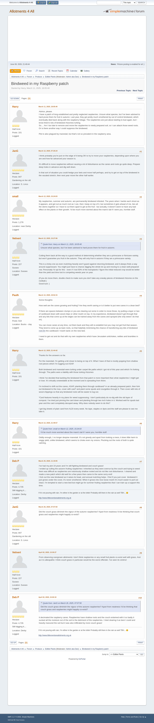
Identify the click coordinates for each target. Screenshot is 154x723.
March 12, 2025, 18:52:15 (47, 295)
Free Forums (20, 720)
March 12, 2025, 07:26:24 (47, 151)
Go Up (13, 643)
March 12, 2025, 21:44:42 (47, 350)
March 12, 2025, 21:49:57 (47, 423)
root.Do (42, 331)
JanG (15, 151)
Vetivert (16, 238)
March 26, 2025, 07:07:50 (47, 507)
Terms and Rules (132, 717)
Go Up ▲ (143, 717)
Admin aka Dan (72, 77)
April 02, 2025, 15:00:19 (47, 597)
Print (140, 99)
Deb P (15, 461)
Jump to (105, 654)
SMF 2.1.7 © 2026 (14, 717)
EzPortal (82, 659)
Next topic (138, 90)
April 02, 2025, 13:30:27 (47, 552)
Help (122, 717)
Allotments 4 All (21, 11)
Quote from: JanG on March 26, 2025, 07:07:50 (62, 603)
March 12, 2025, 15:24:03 (47, 196)
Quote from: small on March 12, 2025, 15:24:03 (62, 429)
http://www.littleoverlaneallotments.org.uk (54, 498)
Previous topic (124, 90)
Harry (15, 106)
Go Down (15, 99)
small (15, 196)
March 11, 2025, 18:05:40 (47, 106)
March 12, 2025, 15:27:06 (47, 238)
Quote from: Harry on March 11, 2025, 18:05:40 (62, 244)
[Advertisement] (77, 38)
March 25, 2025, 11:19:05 (47, 461)
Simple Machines (28, 717)
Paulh (15, 295)
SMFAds (10, 720)
